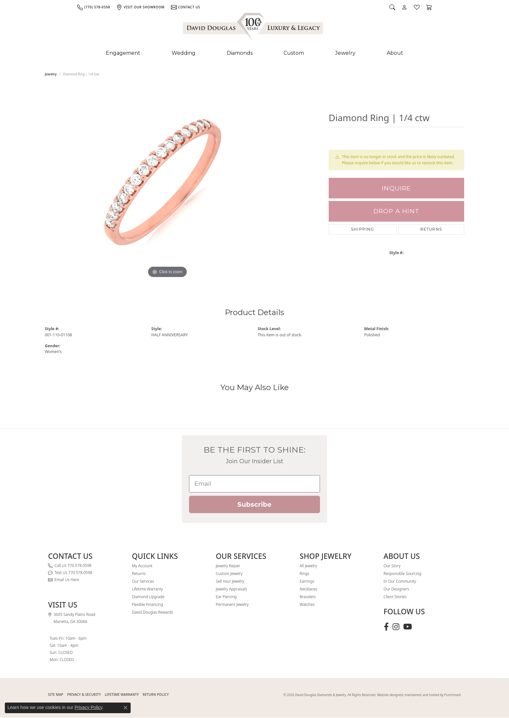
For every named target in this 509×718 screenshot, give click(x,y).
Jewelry (345, 53)
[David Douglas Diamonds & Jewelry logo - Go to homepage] (253, 28)
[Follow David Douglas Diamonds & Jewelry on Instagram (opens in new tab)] (396, 627)
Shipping (362, 229)
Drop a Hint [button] (396, 211)
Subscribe (254, 504)
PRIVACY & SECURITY (84, 694)
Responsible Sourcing (402, 573)
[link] (93, 7)
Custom (294, 53)
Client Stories (395, 596)
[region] (167, 183)
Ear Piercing (226, 596)
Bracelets (308, 596)
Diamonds (240, 53)
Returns (431, 229)
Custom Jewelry (229, 573)
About (395, 53)
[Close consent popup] (125, 708)
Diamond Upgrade (148, 596)
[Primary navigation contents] (254, 53)
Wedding (183, 53)
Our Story (392, 566)
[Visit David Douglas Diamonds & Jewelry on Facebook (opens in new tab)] (386, 627)
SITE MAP (55, 694)
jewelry (51, 74)
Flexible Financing (147, 604)
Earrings (307, 581)
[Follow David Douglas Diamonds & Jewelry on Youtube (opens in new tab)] (407, 627)
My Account (142, 566)
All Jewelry (308, 566)
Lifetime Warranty (147, 589)
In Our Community (400, 581)
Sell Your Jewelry (230, 581)
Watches (307, 604)
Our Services (143, 581)
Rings (304, 573)
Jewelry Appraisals (231, 589)
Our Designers (396, 589)
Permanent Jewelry (232, 604)
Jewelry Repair (228, 566)
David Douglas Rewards (152, 612)
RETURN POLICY (156, 694)
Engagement (123, 53)
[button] (392, 7)
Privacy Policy (88, 707)
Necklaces (308, 589)
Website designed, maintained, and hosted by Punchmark (419, 695)
